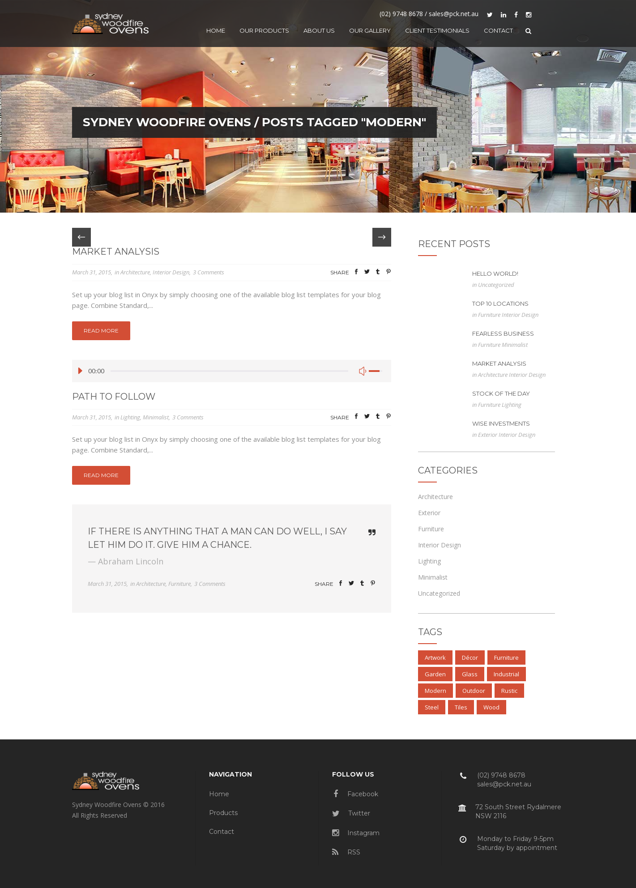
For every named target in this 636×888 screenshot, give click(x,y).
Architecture (135, 272)
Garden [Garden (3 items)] (435, 674)
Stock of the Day (501, 393)
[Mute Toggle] (362, 371)
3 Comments (208, 272)
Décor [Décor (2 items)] (470, 657)
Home (219, 794)
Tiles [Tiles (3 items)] (461, 707)
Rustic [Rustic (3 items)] (509, 691)
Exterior (488, 435)
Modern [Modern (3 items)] (435, 691)
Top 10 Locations (500, 303)
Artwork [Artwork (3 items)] (435, 657)
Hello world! (495, 273)
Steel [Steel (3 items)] (432, 707)
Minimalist (156, 417)
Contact (221, 832)
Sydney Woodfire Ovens (167, 122)
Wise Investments (501, 423)
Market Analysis (115, 251)
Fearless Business (503, 333)
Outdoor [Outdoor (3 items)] (473, 691)
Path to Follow (113, 396)
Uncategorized (496, 285)
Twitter (351, 813)
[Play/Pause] (82, 371)
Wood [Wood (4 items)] (491, 707)
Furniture (179, 584)
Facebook (355, 794)
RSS (346, 852)
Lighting (130, 417)
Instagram (356, 833)
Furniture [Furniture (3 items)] (506, 657)
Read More (101, 330)
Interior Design (171, 272)
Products (223, 813)
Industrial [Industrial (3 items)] (506, 674)
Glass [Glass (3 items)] (470, 674)
